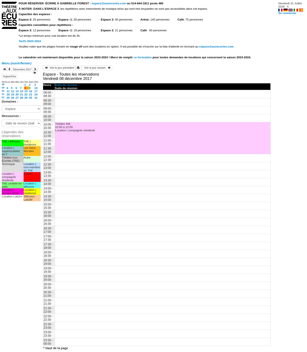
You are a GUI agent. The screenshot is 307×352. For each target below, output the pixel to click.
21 (21, 94)
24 (36, 94)
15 (25, 91)
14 (21, 91)
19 (12, 94)
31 (36, 97)
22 (25, 94)
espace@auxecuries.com (109, 3)
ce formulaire (143, 57)
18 (8, 94)
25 (8, 97)
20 (17, 94)
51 (3, 94)
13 (17, 91)
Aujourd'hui (9, 76)
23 (30, 94)
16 (30, 91)
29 (25, 97)
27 (17, 97)
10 (36, 88)
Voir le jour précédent (59, 67)
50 (3, 91)
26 (12, 97)
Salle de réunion (66, 85)
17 (36, 91)
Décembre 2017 (22, 69)
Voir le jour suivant (97, 67)
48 (3, 84)
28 (21, 97)
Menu (16, 63)
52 (3, 97)
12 (12, 91)
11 (8, 91)
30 (30, 97)
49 (3, 87)
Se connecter (287, 13)
